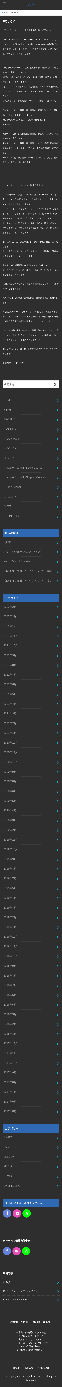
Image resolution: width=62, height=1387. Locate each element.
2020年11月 (10, 752)
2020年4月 (9, 810)
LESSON (9, 457)
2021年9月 (9, 655)
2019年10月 (10, 849)
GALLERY (9, 496)
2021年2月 (9, 723)
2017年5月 (9, 1111)
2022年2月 (9, 606)
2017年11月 (10, 1053)
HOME (7, 399)
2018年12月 (10, 936)
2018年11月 (10, 946)
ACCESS (12, 428)
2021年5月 (9, 694)
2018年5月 (9, 1004)
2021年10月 (10, 645)
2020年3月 (9, 820)
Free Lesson (14, 486)
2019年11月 (10, 839)
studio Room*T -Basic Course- (24, 467)
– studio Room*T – (35, 1376)
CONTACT (12, 438)
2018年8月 (9, 975)
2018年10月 (10, 956)
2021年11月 (10, 635)
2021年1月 (9, 732)
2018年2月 (9, 1024)
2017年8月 (9, 1082)
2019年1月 (9, 926)
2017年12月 (10, 1043)
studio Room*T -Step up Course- (26, 477)
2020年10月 (10, 761)
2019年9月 (9, 859)
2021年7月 (9, 674)
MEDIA (7, 1166)
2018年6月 (9, 994)
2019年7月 (9, 878)
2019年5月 (9, 888)
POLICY (11, 448)
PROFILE (9, 419)
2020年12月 (10, 742)
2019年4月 (9, 897)
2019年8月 (9, 868)
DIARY (7, 1137)
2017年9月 (9, 1072)
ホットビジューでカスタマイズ (22, 551)
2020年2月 (9, 829)
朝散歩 (7, 542)
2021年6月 (9, 684)
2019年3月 (9, 907)
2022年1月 (9, 616)
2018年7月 (9, 985)
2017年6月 (9, 1101)
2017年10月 (10, 1062)
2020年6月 (9, 791)
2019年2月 (9, 917)
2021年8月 (9, 664)
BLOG (7, 506)
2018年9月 (9, 965)
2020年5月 (9, 800)
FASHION (9, 1146)
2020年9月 (9, 771)
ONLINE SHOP (12, 516)
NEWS (7, 409)
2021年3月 (9, 713)
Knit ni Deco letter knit (16, 561)
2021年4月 (9, 703)
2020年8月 (9, 781)
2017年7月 (9, 1091)
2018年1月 (9, 1033)
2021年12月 (10, 626)
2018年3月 (9, 1014)
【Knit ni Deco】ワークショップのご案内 (28, 570)
